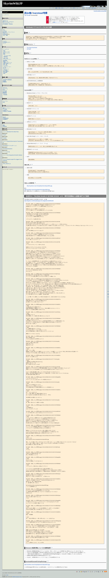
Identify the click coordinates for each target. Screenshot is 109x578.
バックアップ (67, 8)
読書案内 (5, 81)
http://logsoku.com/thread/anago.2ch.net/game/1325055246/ (39, 200)
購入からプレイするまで (8, 21)
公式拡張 (5, 34)
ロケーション (6, 69)
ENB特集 (5, 94)
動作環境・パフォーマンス (9, 32)
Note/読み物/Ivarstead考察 (100, 11)
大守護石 (5, 70)
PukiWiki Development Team (17, 576)
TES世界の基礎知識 (7, 79)
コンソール (5, 88)
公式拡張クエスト (7, 42)
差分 (62, 8)
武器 (4, 58)
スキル (4, 51)
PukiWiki (5, 138)
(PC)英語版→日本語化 (8, 24)
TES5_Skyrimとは (7, 163)
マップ (4, 43)
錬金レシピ (5, 61)
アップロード (67, 21)
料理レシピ (8, 63)
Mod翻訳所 (5, 119)
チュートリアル (6, 22)
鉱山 (4, 71)
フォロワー (5, 65)
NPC (4, 64)
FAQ (4, 29)
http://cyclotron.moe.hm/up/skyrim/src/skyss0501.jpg (39, 185)
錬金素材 (5, 60)
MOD (4, 89)
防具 (7, 58)
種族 (4, 50)
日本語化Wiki (5, 118)
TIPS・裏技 (5, 35)
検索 (89, 8)
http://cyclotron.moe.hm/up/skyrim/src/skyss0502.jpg (37, 189)
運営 (4, 125)
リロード (78, 8)
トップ (51, 8)
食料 (4, 63)
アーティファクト (7, 59)
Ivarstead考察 (40, 13)
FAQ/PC (4, 134)
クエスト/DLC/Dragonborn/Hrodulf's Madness (12, 155)
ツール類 (5, 91)
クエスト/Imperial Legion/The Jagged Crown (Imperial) (12, 160)
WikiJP (4, 117)
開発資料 (5, 92)
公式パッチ (5, 33)
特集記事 (5, 93)
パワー (8, 51)
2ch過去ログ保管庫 (7, 111)
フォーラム (5, 101)
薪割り (7, 71)
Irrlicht (7, 575)
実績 (4, 73)
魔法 (4, 53)
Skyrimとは (5, 20)
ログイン (104, 8)
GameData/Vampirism (7, 148)
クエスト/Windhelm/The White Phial (10, 131)
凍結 (59, 8)
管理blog (5, 126)
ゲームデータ (6, 49)
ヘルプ (99, 8)
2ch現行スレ (5, 110)
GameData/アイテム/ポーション (10, 145)
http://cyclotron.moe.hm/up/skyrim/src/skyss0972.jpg (37, 564)
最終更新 (93, 8)
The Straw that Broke (32, 47)
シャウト (8, 53)
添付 (74, 8)
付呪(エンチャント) (7, 62)
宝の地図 (5, 72)
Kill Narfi (29, 49)
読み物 (27, 13)
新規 (83, 8)
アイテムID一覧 (6, 151)
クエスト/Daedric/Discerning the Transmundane (13, 142)
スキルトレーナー (7, 66)
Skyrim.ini (5, 87)
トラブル (5, 31)
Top (25, 15)
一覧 (86, 8)
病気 (4, 54)
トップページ (6, 14)
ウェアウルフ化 (7, 55)
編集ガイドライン (57, 22)
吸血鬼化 (6, 56)
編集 (56, 8)
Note (4, 102)
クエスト (5, 41)
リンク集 (5, 109)
